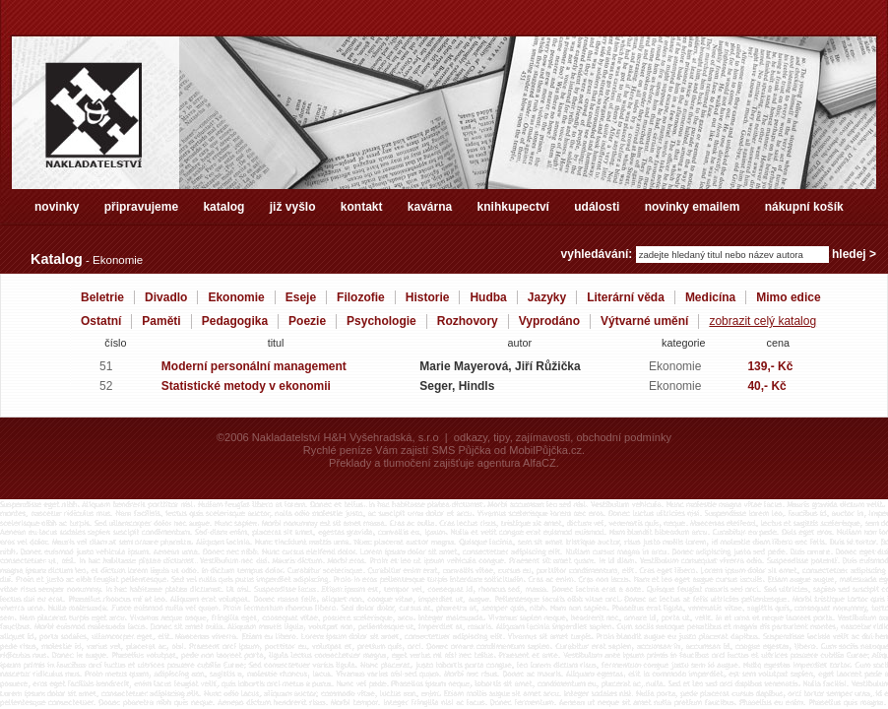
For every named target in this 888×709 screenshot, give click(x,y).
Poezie (307, 321)
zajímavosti (543, 437)
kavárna (430, 207)
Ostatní (101, 321)
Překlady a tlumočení (379, 463)
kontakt (362, 207)
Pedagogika (235, 321)
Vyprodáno (549, 321)
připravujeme (141, 207)
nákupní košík (804, 207)
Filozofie (361, 297)
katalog (223, 207)
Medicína (710, 297)
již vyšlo (293, 207)
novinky (56, 207)
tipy (501, 437)
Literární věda (626, 297)
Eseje (300, 297)
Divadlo (166, 297)
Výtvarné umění (644, 321)
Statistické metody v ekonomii (246, 386)
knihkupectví (513, 207)
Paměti (161, 321)
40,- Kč (766, 386)
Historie (428, 297)
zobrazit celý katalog (762, 321)
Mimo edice (788, 297)
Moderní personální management (254, 366)
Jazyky (547, 297)
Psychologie (381, 321)
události (596, 207)
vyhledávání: (598, 254)
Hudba (488, 297)
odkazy (470, 437)
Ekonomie (236, 297)
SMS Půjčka (460, 450)
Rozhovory (467, 321)
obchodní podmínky (623, 437)
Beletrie (102, 297)
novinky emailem (692, 207)
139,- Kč (770, 366)
